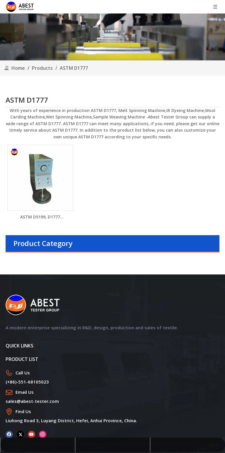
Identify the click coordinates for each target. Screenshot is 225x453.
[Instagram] (42, 434)
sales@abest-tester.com (32, 401)
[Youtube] (31, 434)
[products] (112, 36)
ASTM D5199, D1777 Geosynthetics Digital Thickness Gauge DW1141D (40, 217)
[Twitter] (20, 434)
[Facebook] (9, 434)
